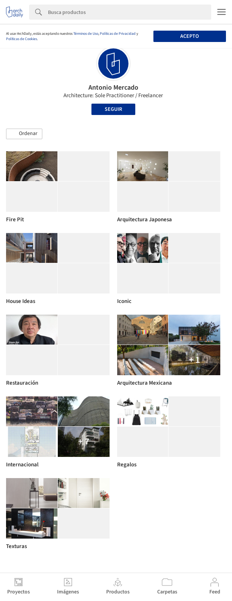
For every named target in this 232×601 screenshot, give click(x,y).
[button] (24, 134)
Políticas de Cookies (21, 39)
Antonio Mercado (113, 87)
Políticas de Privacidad (118, 33)
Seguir (113, 109)
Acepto (189, 36)
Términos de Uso (85, 33)
